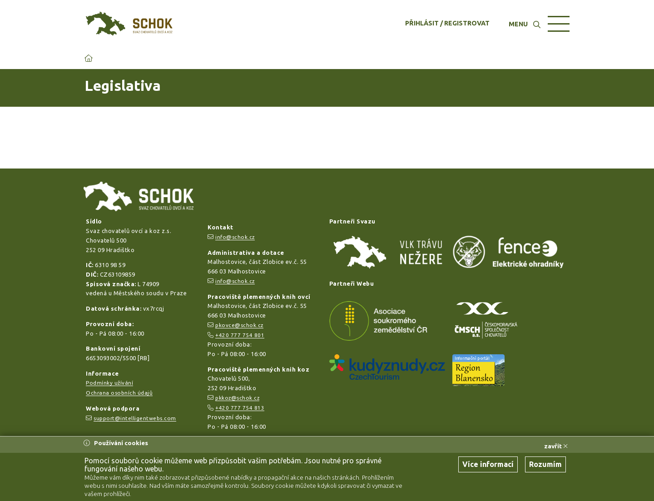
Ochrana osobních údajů (119, 393)
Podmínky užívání (109, 383)
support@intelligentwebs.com (135, 418)
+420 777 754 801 (239, 335)
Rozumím (545, 464)
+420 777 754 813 (239, 408)
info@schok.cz (235, 237)
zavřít (556, 446)
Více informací (488, 464)
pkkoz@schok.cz (237, 398)
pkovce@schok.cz (239, 325)
